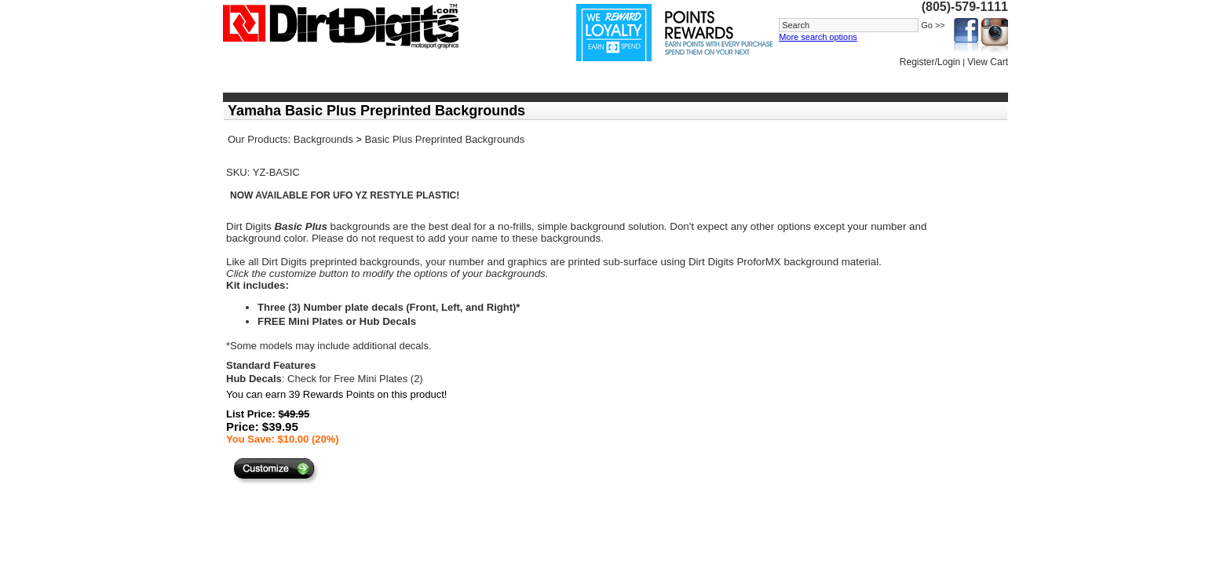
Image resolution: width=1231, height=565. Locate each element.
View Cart (987, 61)
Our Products (258, 139)
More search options (818, 37)
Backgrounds (323, 139)
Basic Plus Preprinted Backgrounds (445, 139)
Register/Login (930, 61)
